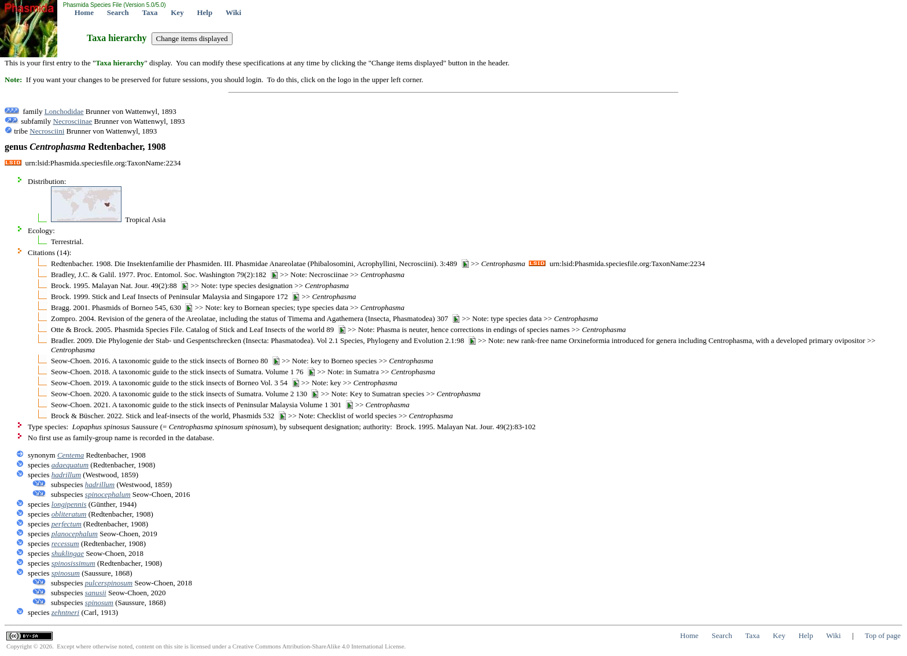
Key (177, 12)
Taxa (150, 12)
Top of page (883, 635)
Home (84, 12)
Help (204, 12)
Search (118, 12)
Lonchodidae (64, 111)
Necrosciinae (73, 121)
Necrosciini (47, 131)
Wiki (233, 12)
